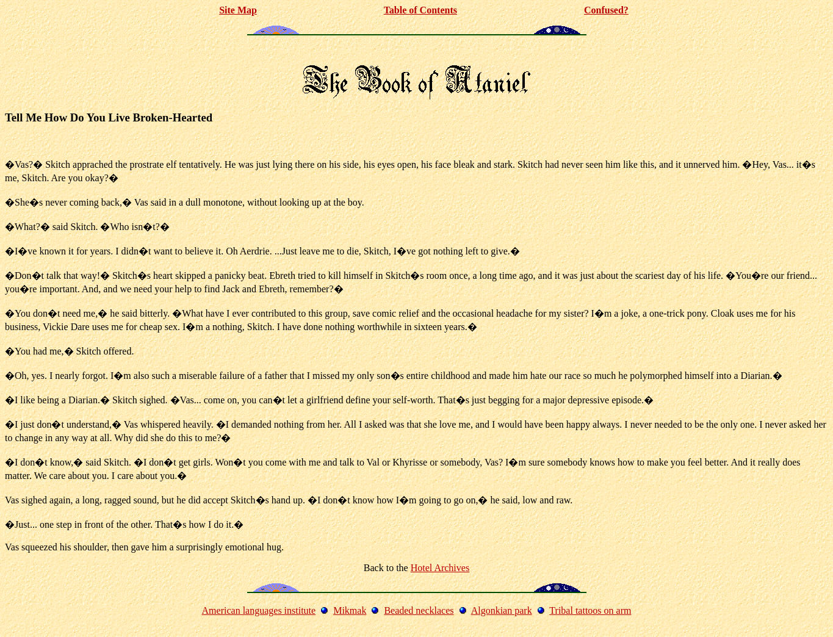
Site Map (238, 10)
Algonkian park (501, 610)
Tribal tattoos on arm (590, 610)
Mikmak (349, 610)
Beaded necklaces (418, 610)
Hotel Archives (440, 568)
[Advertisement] (417, 51)
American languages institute (259, 610)
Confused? (606, 10)
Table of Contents (420, 10)
